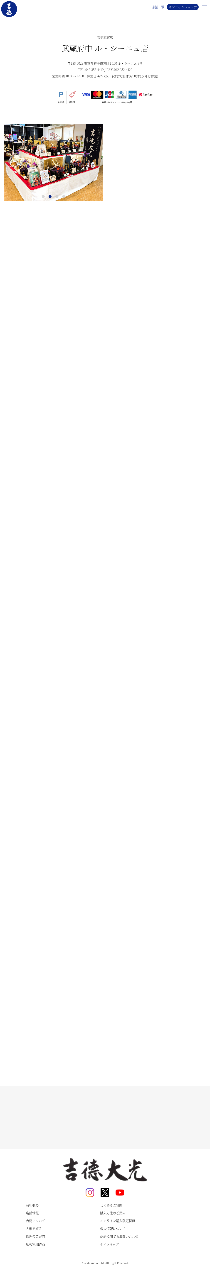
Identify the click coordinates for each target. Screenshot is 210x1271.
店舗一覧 (158, 7)
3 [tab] (57, 196)
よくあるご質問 (111, 1205)
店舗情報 (32, 1213)
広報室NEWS (35, 1244)
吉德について (35, 1220)
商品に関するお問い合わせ (119, 1236)
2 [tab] (50, 196)
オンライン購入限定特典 (117, 1220)
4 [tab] (64, 196)
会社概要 (32, 1205)
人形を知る (34, 1228)
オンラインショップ (182, 7)
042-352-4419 (94, 69)
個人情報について (113, 1228)
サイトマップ (109, 1244)
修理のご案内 (35, 1236)
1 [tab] (43, 196)
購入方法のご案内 (113, 1213)
